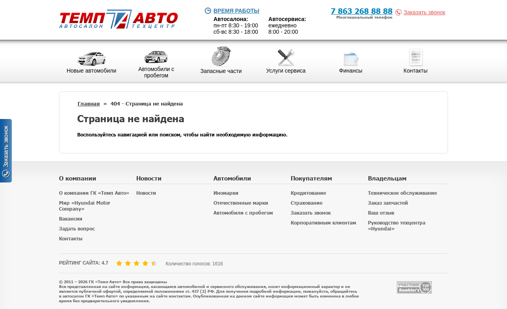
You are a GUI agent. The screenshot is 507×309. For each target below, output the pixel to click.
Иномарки (225, 193)
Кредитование (308, 193)
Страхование (306, 203)
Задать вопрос (77, 229)
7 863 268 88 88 (362, 10)
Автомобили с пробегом (243, 213)
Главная (89, 103)
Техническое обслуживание (402, 193)
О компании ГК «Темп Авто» (94, 193)
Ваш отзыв (381, 213)
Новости (146, 193)
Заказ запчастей (388, 203)
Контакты (70, 239)
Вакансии (70, 219)
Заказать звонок (422, 12)
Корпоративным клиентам (323, 223)
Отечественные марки (240, 203)
